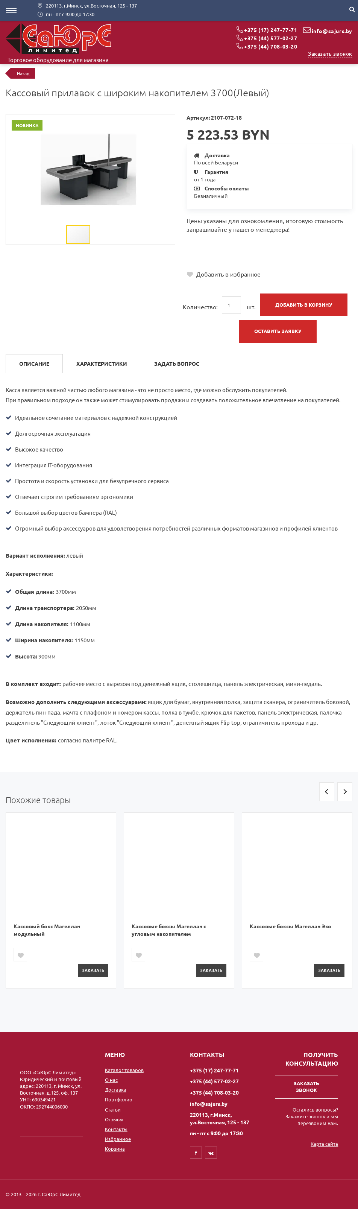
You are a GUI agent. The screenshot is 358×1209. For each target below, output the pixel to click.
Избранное (118, 1139)
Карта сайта (324, 1144)
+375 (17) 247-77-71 (270, 29)
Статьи (113, 1109)
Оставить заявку (277, 331)
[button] (168, 121)
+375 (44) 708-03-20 (270, 46)
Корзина (115, 1148)
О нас (111, 1080)
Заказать (93, 970)
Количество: (200, 306)
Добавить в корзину (303, 304)
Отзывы (114, 1119)
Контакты (116, 1129)
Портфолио (118, 1099)
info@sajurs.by (332, 30)
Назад (23, 73)
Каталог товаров (124, 1070)
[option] (61, 900)
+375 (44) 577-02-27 (270, 38)
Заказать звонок (330, 53)
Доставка (115, 1089)
